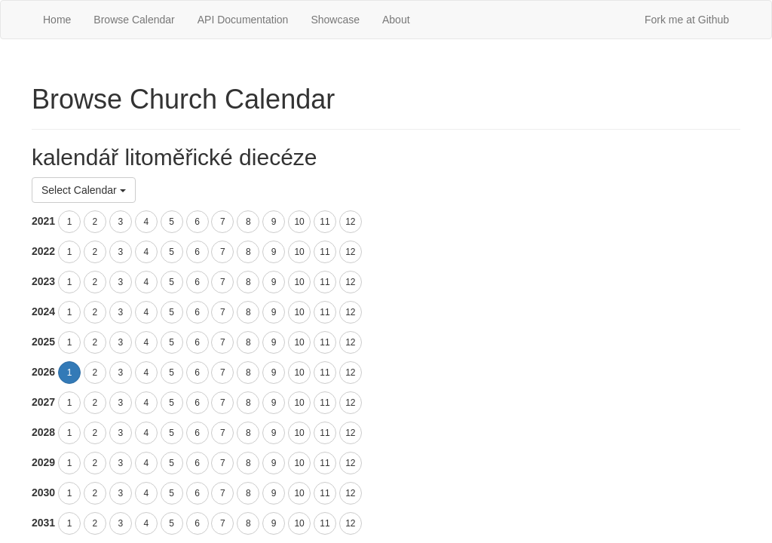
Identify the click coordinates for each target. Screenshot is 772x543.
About (396, 20)
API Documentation (243, 20)
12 (350, 221)
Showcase (335, 20)
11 (324, 221)
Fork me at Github (687, 20)
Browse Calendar (133, 20)
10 (299, 221)
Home (57, 20)
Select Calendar (83, 190)
